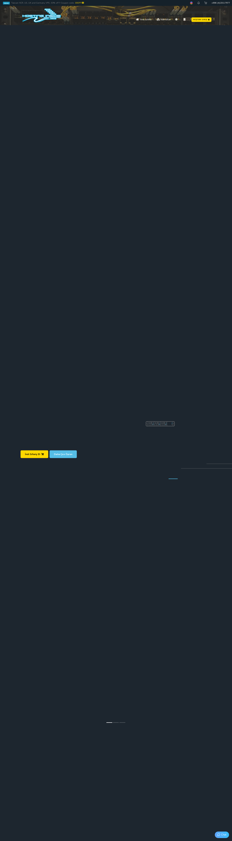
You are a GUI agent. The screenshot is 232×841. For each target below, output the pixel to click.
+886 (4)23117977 (220, 2)
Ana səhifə (144, 19)
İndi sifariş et (34, 454)
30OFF (79, 2)
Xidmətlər (164, 19)
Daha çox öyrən (63, 454)
